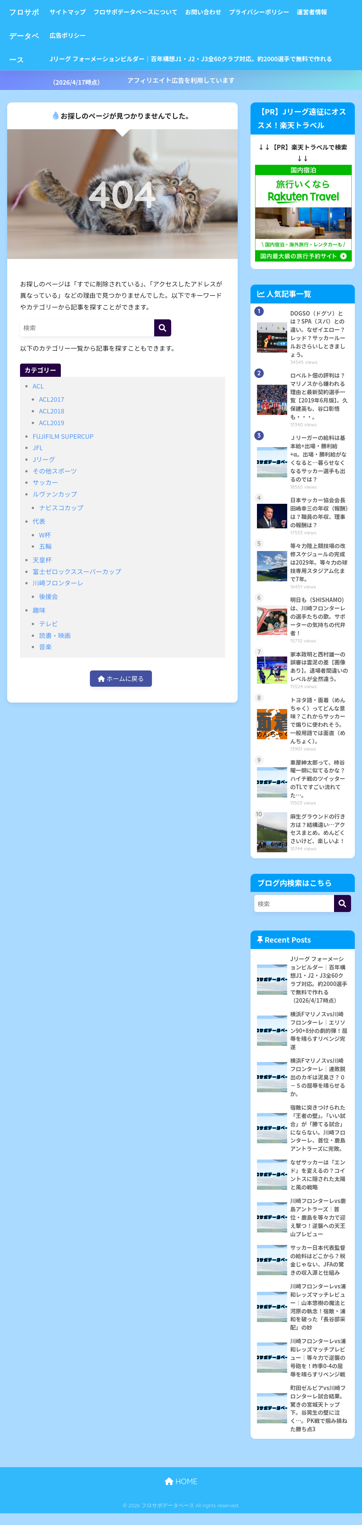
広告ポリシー (75, 35)
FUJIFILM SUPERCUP (62, 436)
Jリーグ (43, 459)
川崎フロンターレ (57, 582)
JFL (37, 447)
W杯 (45, 534)
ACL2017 (51, 399)
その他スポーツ (54, 470)
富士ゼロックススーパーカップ (76, 571)
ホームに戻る (121, 678)
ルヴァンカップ (54, 494)
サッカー (45, 482)
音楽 (45, 646)
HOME (181, 1493)
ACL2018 (51, 410)
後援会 (48, 596)
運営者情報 (319, 11)
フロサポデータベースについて (143, 11)
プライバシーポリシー (266, 11)
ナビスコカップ (61, 507)
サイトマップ (75, 11)
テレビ (48, 623)
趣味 (38, 610)
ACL (38, 385)
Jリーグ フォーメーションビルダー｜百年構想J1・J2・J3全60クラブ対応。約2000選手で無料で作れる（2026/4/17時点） (198, 62)
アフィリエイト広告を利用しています (181, 80)
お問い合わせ (210, 11)
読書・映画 (55, 635)
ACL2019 (51, 422)
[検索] (162, 327)
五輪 (45, 546)
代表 (38, 521)
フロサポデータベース (28, 35)
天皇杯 (41, 559)
